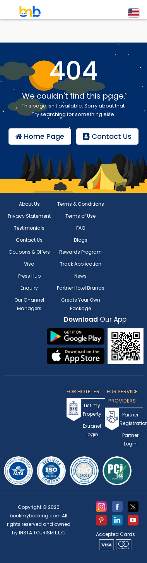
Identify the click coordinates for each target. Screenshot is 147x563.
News (80, 276)
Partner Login (130, 439)
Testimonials (29, 228)
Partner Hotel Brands (80, 288)
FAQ (80, 228)
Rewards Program (80, 252)
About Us (29, 204)
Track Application (80, 264)
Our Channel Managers (29, 304)
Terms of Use (80, 216)
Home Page (39, 136)
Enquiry (29, 288)
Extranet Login (92, 430)
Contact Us (107, 136)
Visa (29, 264)
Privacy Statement (29, 216)
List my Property (92, 409)
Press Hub (29, 276)
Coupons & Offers (29, 252)
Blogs (80, 240)
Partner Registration (130, 419)
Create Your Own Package (80, 304)
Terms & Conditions (80, 204)
